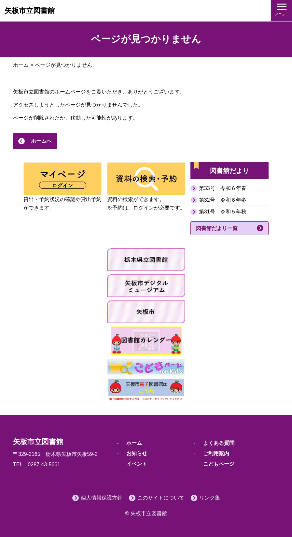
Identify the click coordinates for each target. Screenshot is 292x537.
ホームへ (41, 141)
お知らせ (136, 453)
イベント (136, 464)
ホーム (21, 65)
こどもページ (218, 464)
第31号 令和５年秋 (222, 211)
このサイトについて (160, 498)
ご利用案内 (216, 453)
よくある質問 (218, 443)
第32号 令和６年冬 (222, 200)
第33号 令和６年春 (222, 188)
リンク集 (209, 498)
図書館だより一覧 (217, 228)
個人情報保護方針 (101, 498)
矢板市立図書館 (30, 11)
